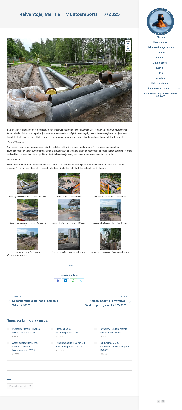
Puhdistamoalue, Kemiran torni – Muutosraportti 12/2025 (71, 345)
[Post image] (8, 329)
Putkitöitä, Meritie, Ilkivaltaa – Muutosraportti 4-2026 (27, 331)
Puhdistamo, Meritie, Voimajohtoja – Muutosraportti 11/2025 (114, 347)
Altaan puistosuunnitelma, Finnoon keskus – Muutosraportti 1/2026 (25, 347)
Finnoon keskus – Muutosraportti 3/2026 (67, 331)
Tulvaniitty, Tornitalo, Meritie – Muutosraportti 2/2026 (114, 331)
